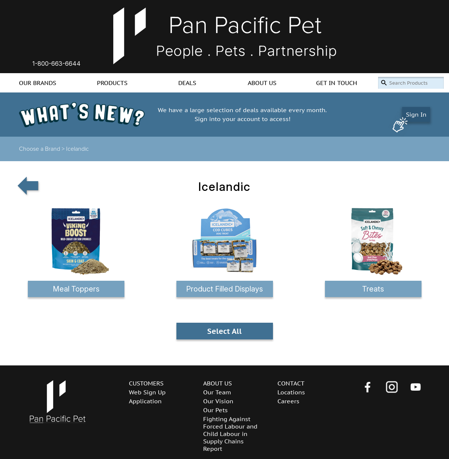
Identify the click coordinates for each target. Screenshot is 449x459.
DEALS (187, 83)
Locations (291, 392)
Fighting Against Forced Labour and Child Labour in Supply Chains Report (230, 433)
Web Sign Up (147, 392)
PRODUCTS (112, 83)
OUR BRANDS (37, 83)
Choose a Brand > (42, 149)
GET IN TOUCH (336, 83)
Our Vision (218, 401)
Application (145, 401)
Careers (288, 401)
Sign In (416, 114)
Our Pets (215, 410)
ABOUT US (262, 83)
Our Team (217, 392)
